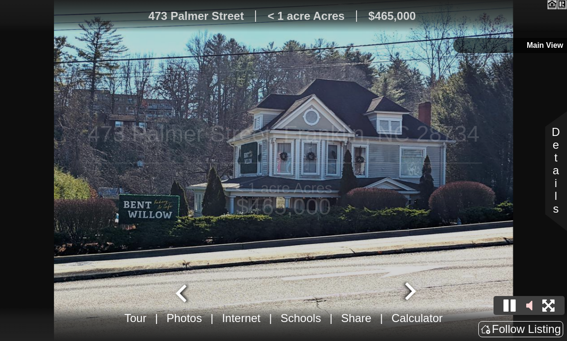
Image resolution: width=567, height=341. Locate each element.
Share (356, 318)
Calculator (417, 318)
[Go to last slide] (182, 292)
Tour (135, 318)
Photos (184, 318)
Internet (241, 318)
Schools (301, 318)
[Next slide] (409, 292)
